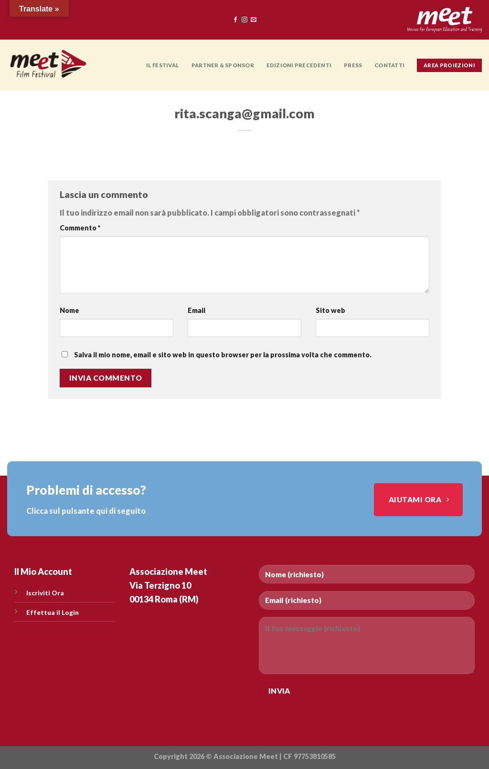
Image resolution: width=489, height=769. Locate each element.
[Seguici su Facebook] (235, 20)
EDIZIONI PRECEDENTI (298, 65)
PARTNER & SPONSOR (222, 65)
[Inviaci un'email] (253, 20)
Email (196, 310)
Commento (80, 228)
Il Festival (162, 65)
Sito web (330, 310)
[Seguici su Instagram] (244, 20)
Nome (69, 310)
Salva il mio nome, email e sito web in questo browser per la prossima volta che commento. (223, 355)
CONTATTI (389, 65)
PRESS (353, 65)
